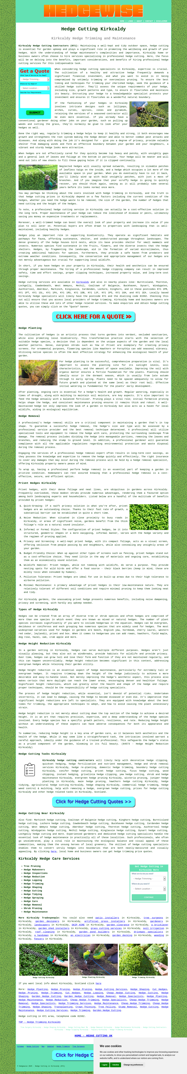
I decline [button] (115, 1065)
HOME (122, 21)
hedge (70, 86)
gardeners (156, 921)
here (53, 851)
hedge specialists (45, 296)
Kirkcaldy (82, 282)
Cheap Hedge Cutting (121, 993)
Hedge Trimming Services (74, 1003)
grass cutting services (106, 928)
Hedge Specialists (131, 996)
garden (94, 406)
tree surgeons (153, 918)
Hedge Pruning (60, 989)
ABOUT (139, 21)
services (100, 303)
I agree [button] (104, 1065)
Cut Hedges (159, 989)
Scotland (99, 792)
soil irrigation (153, 928)
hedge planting (75, 361)
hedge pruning (95, 781)
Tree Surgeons (78, 1046)
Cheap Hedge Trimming (84, 1000)
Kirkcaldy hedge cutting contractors (68, 760)
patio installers (107, 918)
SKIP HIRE (78, 925)
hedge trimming (113, 193)
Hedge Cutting (148, 993)
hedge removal (53, 422)
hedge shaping (95, 785)
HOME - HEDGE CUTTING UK (93, 1035)
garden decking (122, 935)
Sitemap (20, 1046)
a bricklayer (159, 925)
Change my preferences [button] (133, 1065)
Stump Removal (127, 1007)
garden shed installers (53, 928)
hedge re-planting (84, 767)
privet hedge (81, 599)
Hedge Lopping (93, 993)
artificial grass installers (104, 921)
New (43, 1046)
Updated (50, 1046)
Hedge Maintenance (31, 1000)
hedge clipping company (118, 269)
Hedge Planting (38, 989)
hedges (158, 256)
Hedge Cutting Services (111, 989)
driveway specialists (148, 932)
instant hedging (67, 774)
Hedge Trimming (51, 993)
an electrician (80, 935)
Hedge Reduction (56, 1000)
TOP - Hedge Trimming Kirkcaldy (40, 1022)
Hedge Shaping (139, 989)
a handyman (41, 935)
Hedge (22, 282)
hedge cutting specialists (150, 844)
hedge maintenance (56, 837)
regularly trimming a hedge (65, 133)
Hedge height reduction (82, 660)
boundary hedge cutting (152, 767)
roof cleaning (45, 932)
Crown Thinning (85, 1007)
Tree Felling (106, 1007)
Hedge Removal (106, 996)
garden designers (47, 921)
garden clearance (118, 925)
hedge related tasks (60, 792)
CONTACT (149, 21)
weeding (159, 935)
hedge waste (67, 200)
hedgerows (102, 633)
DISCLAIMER (161, 21)
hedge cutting (135, 56)
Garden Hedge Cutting (46, 996)
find (28, 820)
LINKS (130, 21)
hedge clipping (157, 760)
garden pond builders (94, 932)
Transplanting (63, 1007)
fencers (39, 939)
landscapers (42, 925)
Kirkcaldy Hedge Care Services (49, 859)
